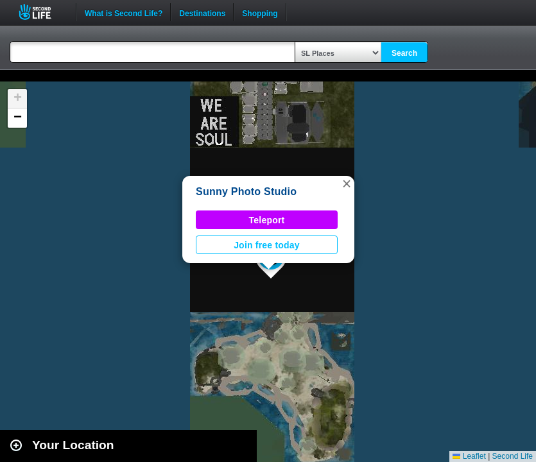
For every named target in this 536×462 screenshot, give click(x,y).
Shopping (259, 12)
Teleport (267, 220)
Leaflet (469, 456)
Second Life (42, 12)
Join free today (267, 245)
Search (404, 53)
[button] (346, 183)
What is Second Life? (123, 12)
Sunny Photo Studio (246, 191)
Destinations (202, 12)
